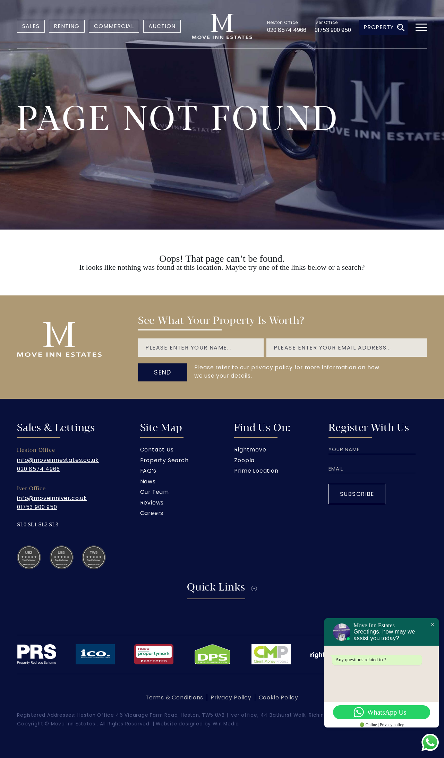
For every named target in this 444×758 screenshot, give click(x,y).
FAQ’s (148, 471)
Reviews (152, 503)
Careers (152, 513)
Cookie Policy (278, 697)
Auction (162, 26)
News (148, 481)
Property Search (164, 460)
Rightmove (250, 450)
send (162, 372)
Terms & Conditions (174, 697)
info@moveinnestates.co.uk (58, 460)
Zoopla (244, 460)
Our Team (154, 492)
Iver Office (326, 22)
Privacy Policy (231, 697)
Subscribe (357, 494)
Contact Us (157, 450)
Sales (31, 26)
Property (384, 27)
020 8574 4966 (286, 30)
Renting (66, 26)
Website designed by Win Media (197, 724)
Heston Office (282, 22)
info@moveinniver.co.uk (52, 498)
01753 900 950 (333, 30)
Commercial (114, 26)
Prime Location (256, 471)
